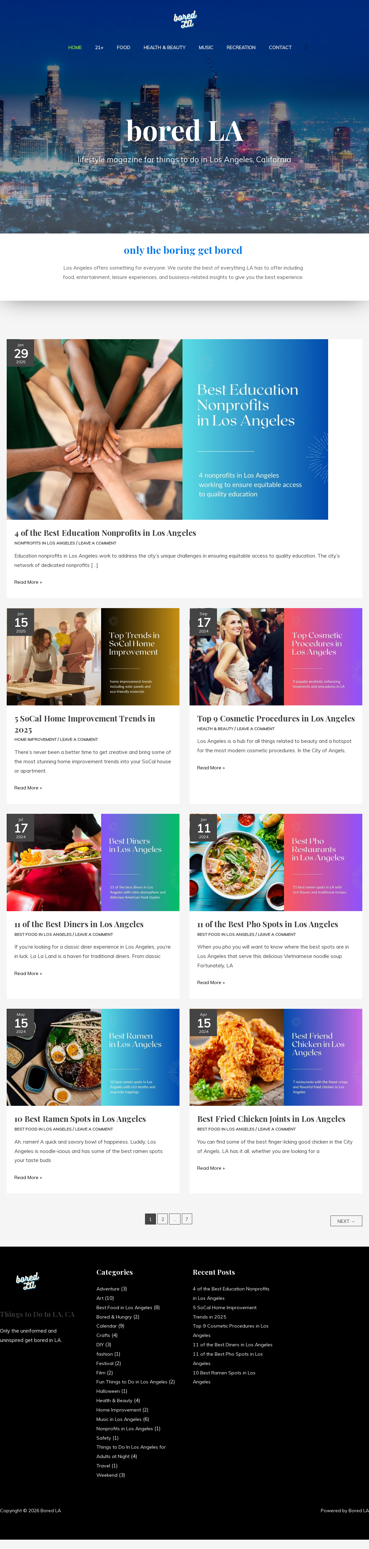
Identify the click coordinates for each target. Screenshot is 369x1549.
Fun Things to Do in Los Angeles (134, 1382)
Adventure (108, 1288)
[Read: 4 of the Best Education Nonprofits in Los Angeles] (167, 429)
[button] (292, 47)
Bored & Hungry (115, 1317)
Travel (103, 1475)
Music (202, 47)
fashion (105, 1354)
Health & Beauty (165, 47)
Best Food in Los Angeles (44, 934)
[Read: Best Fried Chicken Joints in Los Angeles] (276, 1056)
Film (101, 1372)
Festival (105, 1363)
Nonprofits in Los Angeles (45, 543)
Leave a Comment (100, 543)
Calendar (106, 1326)
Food (127, 47)
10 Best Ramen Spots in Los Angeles (84, 1118)
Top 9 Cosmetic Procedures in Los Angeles (264, 723)
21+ (107, 47)
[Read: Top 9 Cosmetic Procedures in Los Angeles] (276, 656)
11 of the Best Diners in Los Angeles (83, 923)
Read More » (29, 581)
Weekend (107, 1484)
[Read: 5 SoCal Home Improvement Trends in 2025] (93, 656)
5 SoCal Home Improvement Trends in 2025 (88, 723)
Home (87, 47)
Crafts (103, 1335)
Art (100, 1298)
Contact (268, 47)
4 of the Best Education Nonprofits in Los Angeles (111, 532)
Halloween (109, 1400)
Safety (104, 1447)
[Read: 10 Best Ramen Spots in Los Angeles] (93, 1056)
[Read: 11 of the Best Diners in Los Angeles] (93, 862)
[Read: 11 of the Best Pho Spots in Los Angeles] (276, 862)
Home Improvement (36, 739)
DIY (100, 1344)
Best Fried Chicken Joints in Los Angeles (260, 1124)
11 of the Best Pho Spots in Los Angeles (271, 923)
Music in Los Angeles (120, 1428)
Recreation (233, 47)
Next (346, 1221)
